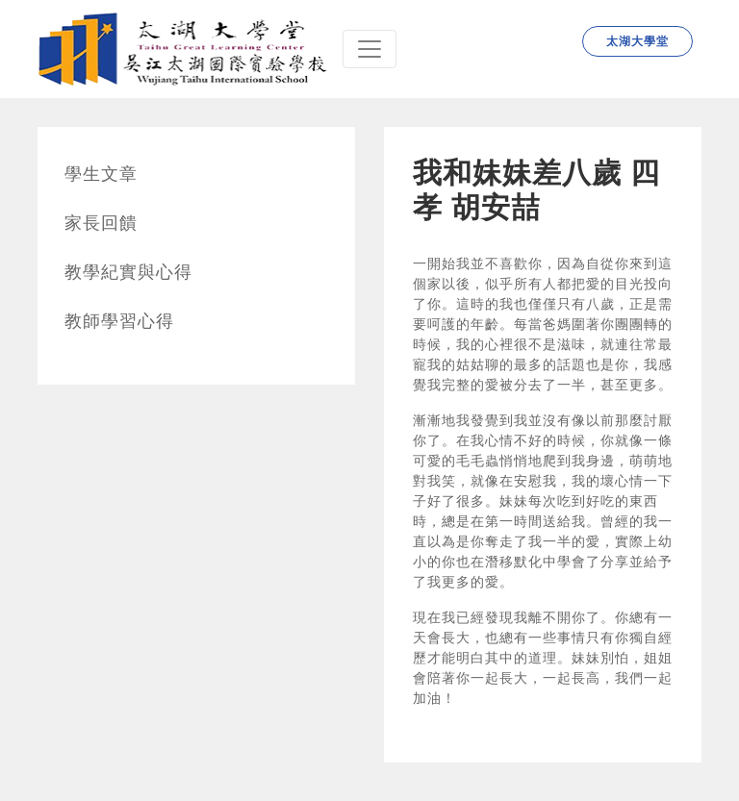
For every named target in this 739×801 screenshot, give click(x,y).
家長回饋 (101, 223)
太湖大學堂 (637, 41)
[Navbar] (369, 49)
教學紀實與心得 (128, 272)
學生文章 (101, 174)
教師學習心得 (119, 321)
